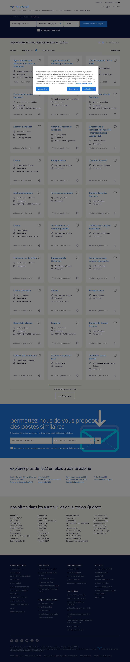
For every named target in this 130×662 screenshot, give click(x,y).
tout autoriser (89, 89)
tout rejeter (73, 89)
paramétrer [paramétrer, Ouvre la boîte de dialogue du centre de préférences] (42, 89)
